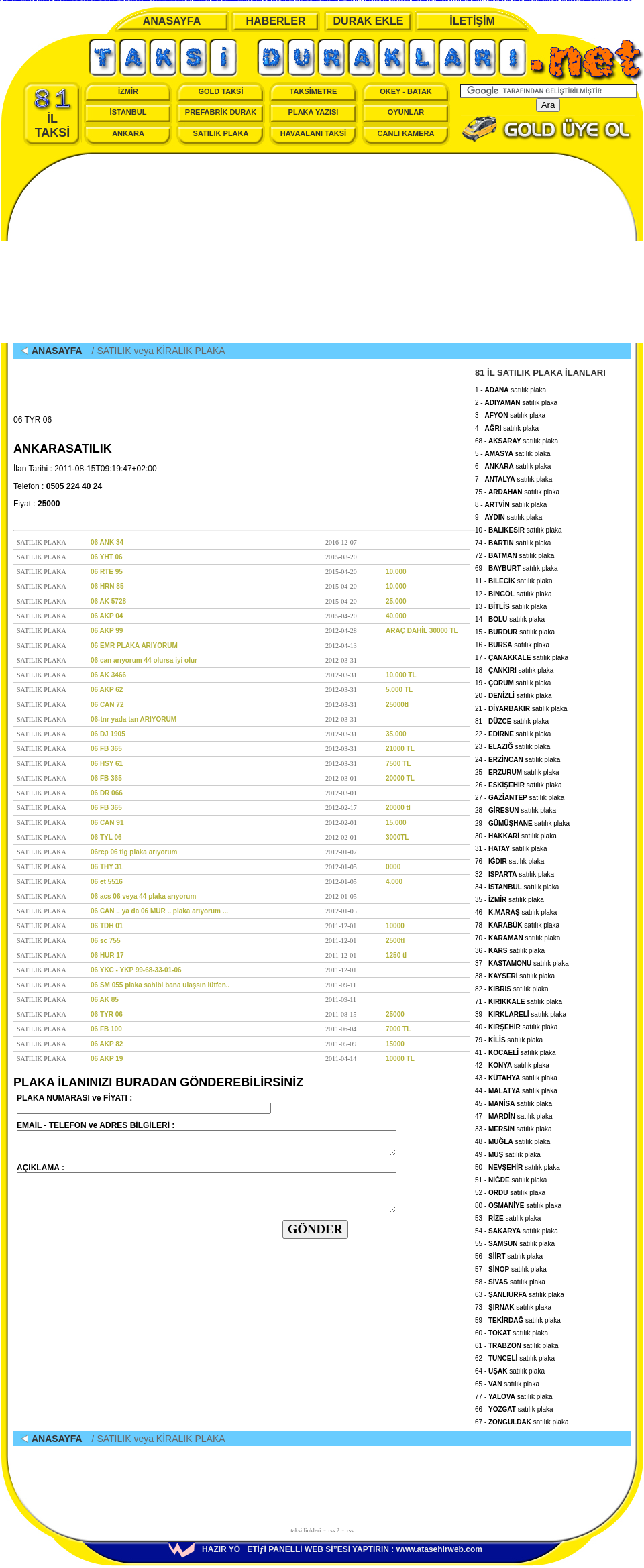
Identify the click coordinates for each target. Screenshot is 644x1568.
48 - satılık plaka (512, 1139)
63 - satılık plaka (519, 1292)
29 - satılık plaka (522, 821)
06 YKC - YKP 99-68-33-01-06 (136, 970)
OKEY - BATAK (406, 91)
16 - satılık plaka (512, 643)
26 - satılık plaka (518, 783)
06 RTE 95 (107, 571)
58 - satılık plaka (510, 1280)
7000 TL (398, 1029)
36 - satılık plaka (510, 948)
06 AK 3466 (108, 675)
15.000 (396, 822)
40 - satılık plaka (516, 1025)
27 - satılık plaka (519, 795)
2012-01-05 (341, 867)
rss (350, 1530)
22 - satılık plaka (513, 732)
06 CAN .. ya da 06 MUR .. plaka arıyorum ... (159, 911)
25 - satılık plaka (517, 770)
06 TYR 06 (107, 1014)
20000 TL (400, 778)
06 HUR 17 (107, 955)
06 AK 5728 (108, 601)
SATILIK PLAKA (221, 133)
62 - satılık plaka (515, 1356)
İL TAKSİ (52, 113)
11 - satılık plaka (514, 579)
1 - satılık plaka (510, 388)
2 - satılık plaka (516, 400)
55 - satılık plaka (515, 1241)
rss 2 (333, 1530)
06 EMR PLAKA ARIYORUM (134, 645)
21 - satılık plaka (521, 706)
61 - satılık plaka (517, 1343)
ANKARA (128, 133)
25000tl (397, 704)
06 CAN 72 (107, 704)
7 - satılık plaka (513, 477)
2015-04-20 (341, 571)
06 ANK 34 (107, 542)
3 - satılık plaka (510, 413)
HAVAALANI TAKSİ (313, 133)
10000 (395, 926)
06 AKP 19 (107, 1058)
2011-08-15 (340, 1014)
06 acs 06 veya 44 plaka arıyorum (143, 896)
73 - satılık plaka (513, 1305)
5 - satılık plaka (512, 451)
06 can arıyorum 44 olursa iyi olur (144, 660)
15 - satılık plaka (515, 630)
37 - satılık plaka (522, 961)
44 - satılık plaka (516, 1088)
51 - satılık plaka (511, 1178)
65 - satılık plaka (507, 1382)
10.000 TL (401, 675)
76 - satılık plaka (509, 859)
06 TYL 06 (106, 837)
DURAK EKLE (368, 21)
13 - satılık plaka (511, 604)
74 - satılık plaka (513, 541)
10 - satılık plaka (518, 528)
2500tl (395, 940)
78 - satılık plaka (517, 923)
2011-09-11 (340, 985)
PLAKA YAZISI (313, 112)
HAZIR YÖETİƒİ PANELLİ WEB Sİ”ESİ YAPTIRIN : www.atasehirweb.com (325, 1549)
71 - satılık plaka (518, 999)
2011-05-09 (340, 1044)
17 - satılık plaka (521, 655)
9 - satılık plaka (508, 515)
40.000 (396, 616)
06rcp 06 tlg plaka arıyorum (134, 852)
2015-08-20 (341, 557)
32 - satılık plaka (514, 872)
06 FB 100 (106, 1029)
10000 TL (400, 1058)
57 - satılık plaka (511, 1267)
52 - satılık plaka (510, 1190)
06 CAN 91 (107, 822)
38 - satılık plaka (515, 974)
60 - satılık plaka (511, 1331)
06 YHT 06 (107, 557)
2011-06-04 (340, 1029)
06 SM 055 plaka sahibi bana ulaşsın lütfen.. (160, 985)
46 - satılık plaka (516, 910)
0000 (393, 867)
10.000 (396, 571)
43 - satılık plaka (516, 1076)
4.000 (394, 881)
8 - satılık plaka (511, 502)
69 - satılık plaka (516, 566)
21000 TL (400, 748)
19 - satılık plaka (513, 681)
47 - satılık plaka (514, 1114)
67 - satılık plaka (522, 1420)
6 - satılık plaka (513, 464)
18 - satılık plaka (514, 668)
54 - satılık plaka (516, 1229)
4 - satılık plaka (507, 426)
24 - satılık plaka (517, 757)
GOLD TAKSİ (220, 91)
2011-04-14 (340, 1058)
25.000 (396, 601)
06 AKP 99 (107, 630)
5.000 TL (399, 689)
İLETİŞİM (472, 21)
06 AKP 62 (107, 689)
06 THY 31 (107, 867)
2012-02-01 (341, 822)
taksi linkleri (305, 1530)
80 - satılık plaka (518, 1203)
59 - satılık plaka (518, 1318)
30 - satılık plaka (516, 834)
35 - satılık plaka (509, 897)
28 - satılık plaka (515, 808)
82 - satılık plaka (512, 987)
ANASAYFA (172, 21)
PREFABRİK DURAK (220, 112)
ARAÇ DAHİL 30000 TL (422, 630)
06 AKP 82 (107, 1044)
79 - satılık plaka (509, 1038)
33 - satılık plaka (513, 1127)
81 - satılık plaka (512, 719)
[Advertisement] (322, 249)
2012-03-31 (341, 660)
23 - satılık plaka (512, 744)
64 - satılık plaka (510, 1369)
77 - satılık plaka (514, 1394)
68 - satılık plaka (516, 439)
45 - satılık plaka (513, 1101)
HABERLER (276, 21)
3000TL (397, 837)
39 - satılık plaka (520, 1012)
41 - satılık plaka (515, 1050)
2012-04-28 (341, 630)
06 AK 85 (105, 999)
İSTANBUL (128, 112)
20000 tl (398, 807)
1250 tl (396, 955)
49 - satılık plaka (508, 1152)
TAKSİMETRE (313, 91)
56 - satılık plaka (509, 1254)
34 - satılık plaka (517, 885)
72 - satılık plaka (514, 553)
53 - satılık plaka (508, 1216)
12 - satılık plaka (513, 592)
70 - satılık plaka (517, 936)
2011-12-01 (340, 926)
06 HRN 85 (107, 586)
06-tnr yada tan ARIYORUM (133, 719)
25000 (395, 1014)
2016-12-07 (341, 542)
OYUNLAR (406, 112)
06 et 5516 (107, 881)
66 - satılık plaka (514, 1407)
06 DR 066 (107, 793)
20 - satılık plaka (513, 693)
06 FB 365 (106, 748)
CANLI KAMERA (406, 133)
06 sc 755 (106, 940)
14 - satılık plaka (510, 617)
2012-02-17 (341, 807)
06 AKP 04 (107, 616)
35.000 (396, 734)
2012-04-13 (341, 645)
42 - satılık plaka (512, 1063)
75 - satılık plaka (517, 490)
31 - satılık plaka (511, 846)
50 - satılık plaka (517, 1165)
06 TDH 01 (107, 926)
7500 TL (398, 763)
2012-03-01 (341, 778)
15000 (395, 1044)
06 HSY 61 (107, 763)
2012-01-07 (341, 852)
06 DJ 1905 (108, 734)
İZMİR (128, 91)
